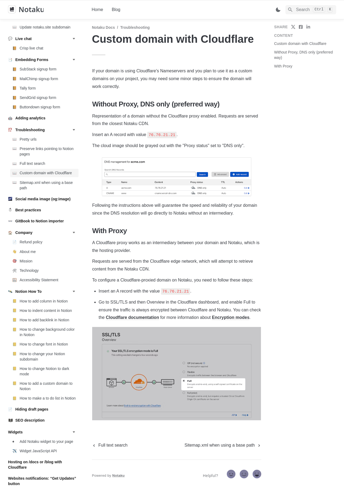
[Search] (310, 9)
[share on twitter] (293, 27)
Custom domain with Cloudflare (300, 43)
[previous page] (109, 445)
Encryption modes (230, 317)
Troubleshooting (135, 27)
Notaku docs (103, 27)
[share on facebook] (301, 27)
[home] (45, 9)
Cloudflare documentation (132, 317)
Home (97, 9)
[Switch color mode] (278, 9)
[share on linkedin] (308, 27)
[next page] (223, 445)
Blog (116, 9)
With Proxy (283, 66)
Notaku (118, 475)
